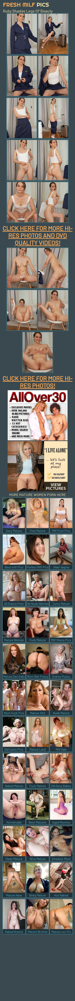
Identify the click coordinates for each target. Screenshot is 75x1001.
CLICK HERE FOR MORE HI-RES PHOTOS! (37, 382)
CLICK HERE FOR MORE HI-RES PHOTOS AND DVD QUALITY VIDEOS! (37, 235)
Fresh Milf (26, 4)
